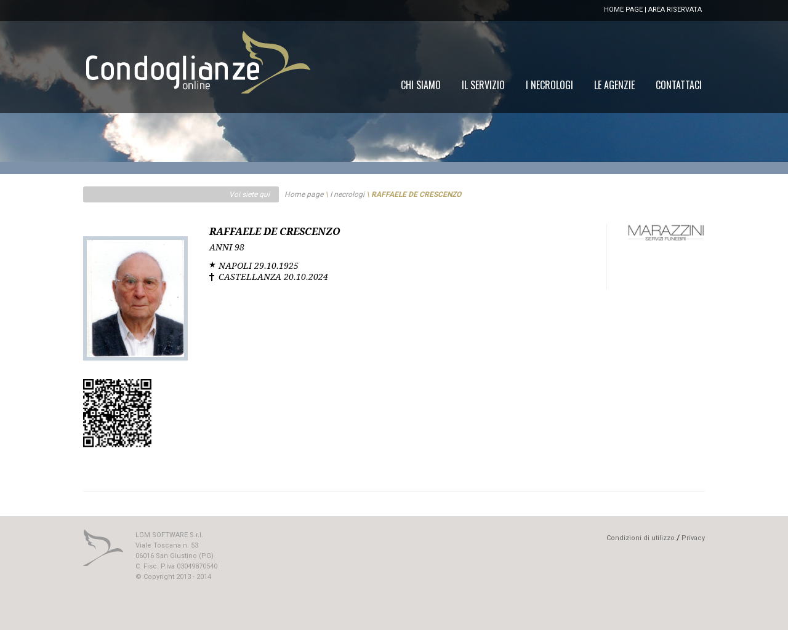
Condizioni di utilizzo (640, 538)
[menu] (551, 84)
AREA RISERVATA (675, 10)
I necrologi (347, 194)
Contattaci (679, 85)
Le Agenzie (614, 85)
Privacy (693, 538)
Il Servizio (483, 85)
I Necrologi (549, 85)
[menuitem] (679, 84)
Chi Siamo (421, 85)
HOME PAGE (623, 10)
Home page (303, 194)
